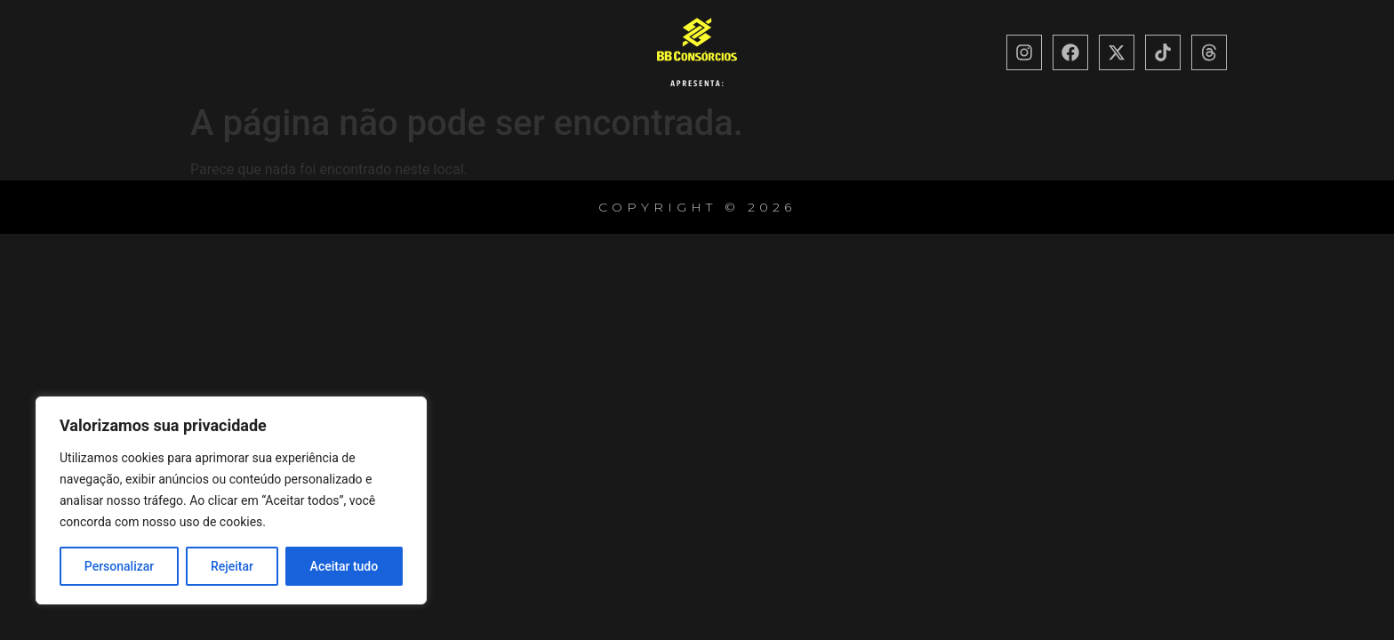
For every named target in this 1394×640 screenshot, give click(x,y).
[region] (231, 500)
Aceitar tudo (344, 566)
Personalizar (119, 566)
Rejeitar (232, 566)
